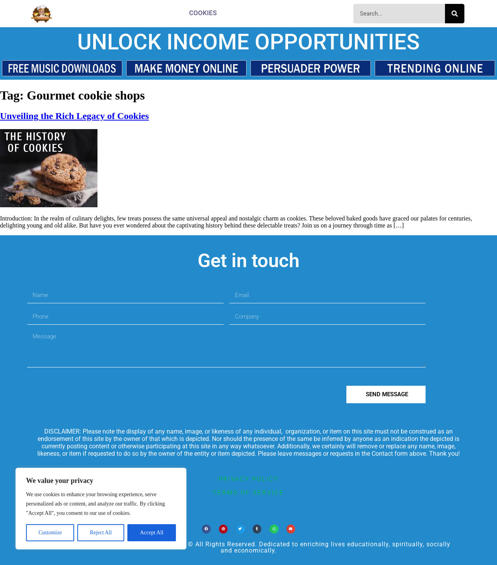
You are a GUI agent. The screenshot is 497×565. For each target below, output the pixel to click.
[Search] (454, 13)
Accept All (151, 532)
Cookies (203, 13)
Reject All (101, 532)
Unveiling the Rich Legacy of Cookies (74, 116)
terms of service (248, 492)
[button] (206, 529)
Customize (50, 532)
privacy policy (249, 479)
